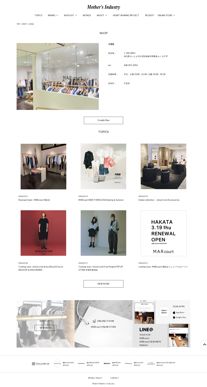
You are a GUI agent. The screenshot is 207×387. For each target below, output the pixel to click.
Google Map (103, 120)
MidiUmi (144, 345)
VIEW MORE (103, 284)
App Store (178, 312)
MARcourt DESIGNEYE (150, 342)
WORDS (87, 15)
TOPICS (38, 15)
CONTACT (114, 378)
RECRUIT (149, 15)
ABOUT (102, 15)
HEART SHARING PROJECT (126, 15)
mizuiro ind (145, 334)
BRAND (53, 15)
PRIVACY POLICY (95, 378)
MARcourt (144, 338)
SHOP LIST (70, 15)
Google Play (179, 317)
